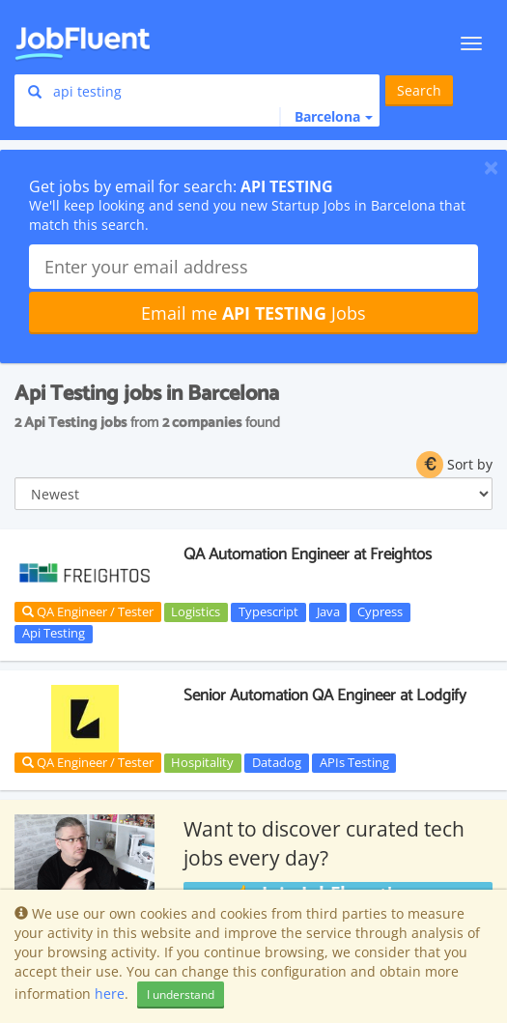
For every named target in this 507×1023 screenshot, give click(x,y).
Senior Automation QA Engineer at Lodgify (324, 695)
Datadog (276, 762)
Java (328, 611)
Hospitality (202, 762)
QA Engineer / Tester (88, 611)
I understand (180, 994)
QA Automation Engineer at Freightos (307, 554)
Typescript (268, 611)
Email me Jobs (253, 313)
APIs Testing (354, 762)
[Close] (491, 167)
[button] (326, 117)
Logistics (195, 611)
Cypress (380, 611)
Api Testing (53, 633)
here (110, 993)
